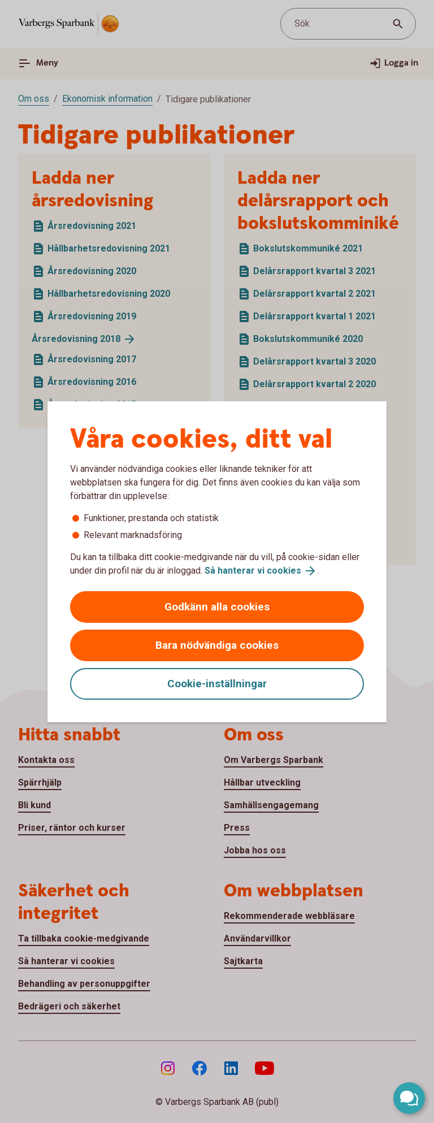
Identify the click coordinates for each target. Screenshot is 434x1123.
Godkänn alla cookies (217, 606)
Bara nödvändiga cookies (217, 645)
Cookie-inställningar (217, 683)
